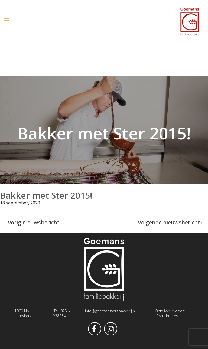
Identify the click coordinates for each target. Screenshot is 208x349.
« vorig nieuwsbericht (31, 222)
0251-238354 (61, 313)
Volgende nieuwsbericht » (171, 222)
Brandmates (167, 315)
